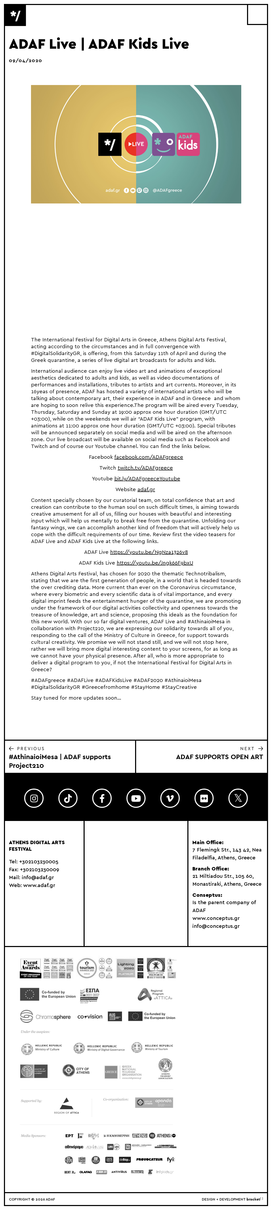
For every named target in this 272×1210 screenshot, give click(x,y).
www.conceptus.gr (216, 918)
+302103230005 (38, 861)
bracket (255, 1199)
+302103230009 (39, 869)
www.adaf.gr (39, 885)
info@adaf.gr (38, 877)
